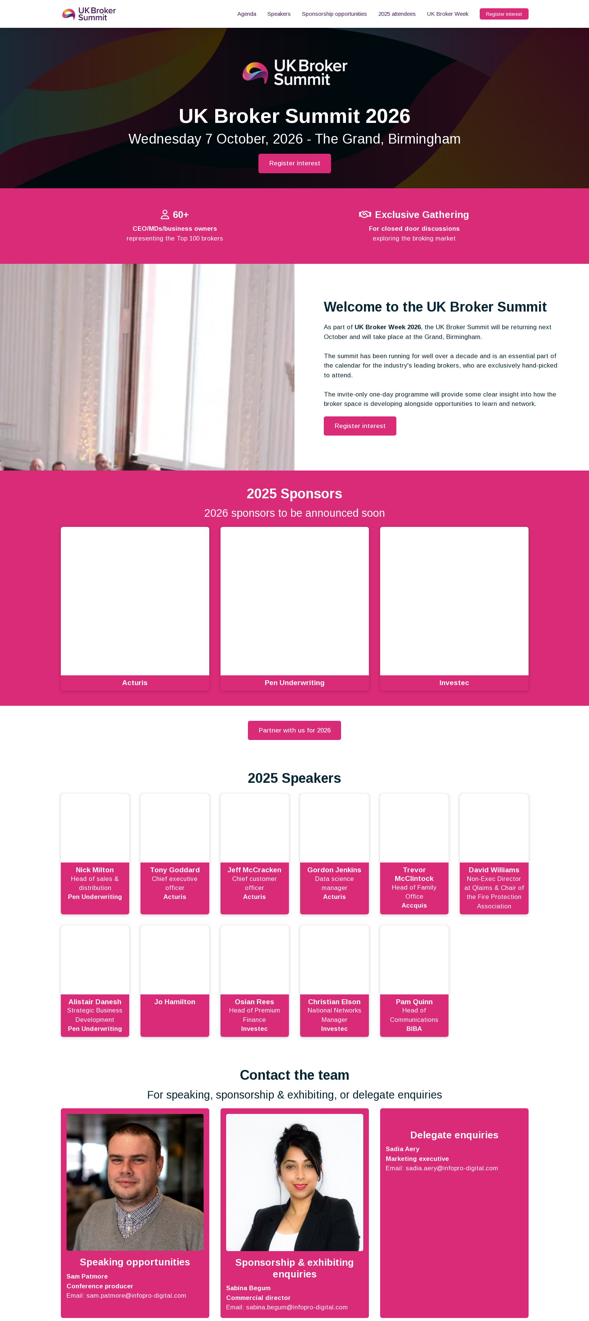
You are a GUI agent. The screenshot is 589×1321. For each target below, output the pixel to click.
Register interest (504, 14)
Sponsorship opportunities (334, 14)
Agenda (246, 14)
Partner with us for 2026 (295, 730)
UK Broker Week (447, 14)
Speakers (279, 14)
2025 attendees (397, 14)
